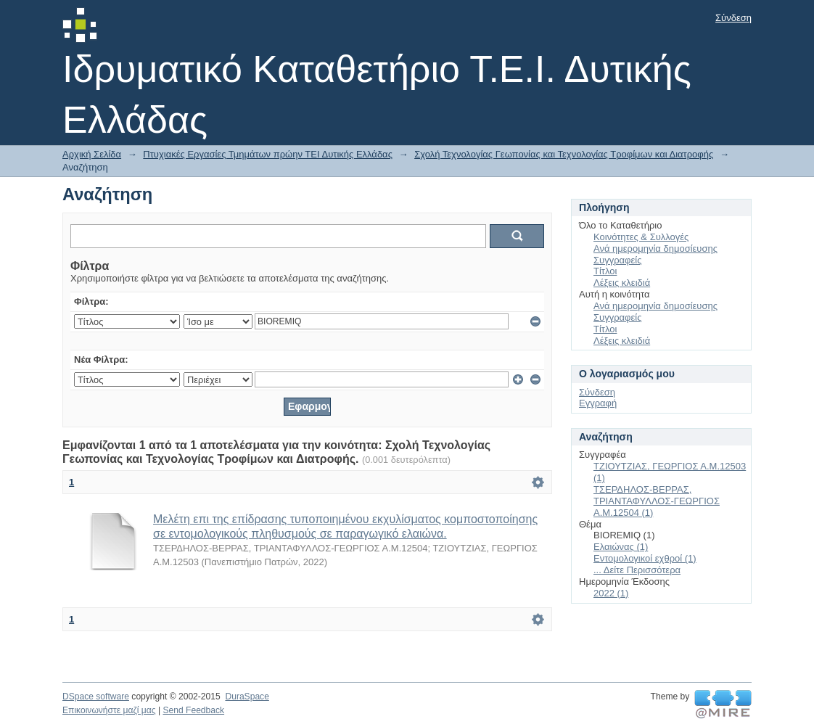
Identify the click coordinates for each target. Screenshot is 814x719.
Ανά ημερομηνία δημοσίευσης (655, 248)
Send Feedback (193, 710)
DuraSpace (246, 696)
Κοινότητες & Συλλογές (640, 236)
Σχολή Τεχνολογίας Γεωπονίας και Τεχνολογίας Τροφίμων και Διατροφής (563, 154)
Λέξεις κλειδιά (621, 282)
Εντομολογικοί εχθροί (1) (644, 558)
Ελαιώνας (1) (620, 546)
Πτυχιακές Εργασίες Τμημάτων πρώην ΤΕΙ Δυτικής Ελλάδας (267, 154)
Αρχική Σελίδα (91, 154)
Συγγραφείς (617, 260)
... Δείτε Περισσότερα (637, 569)
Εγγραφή (598, 403)
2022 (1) (610, 593)
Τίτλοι (605, 271)
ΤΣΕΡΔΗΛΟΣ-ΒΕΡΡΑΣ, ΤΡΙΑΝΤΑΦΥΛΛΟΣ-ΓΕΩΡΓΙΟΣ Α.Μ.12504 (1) (656, 501)
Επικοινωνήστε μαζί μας (109, 710)
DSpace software (95, 696)
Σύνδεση (733, 17)
